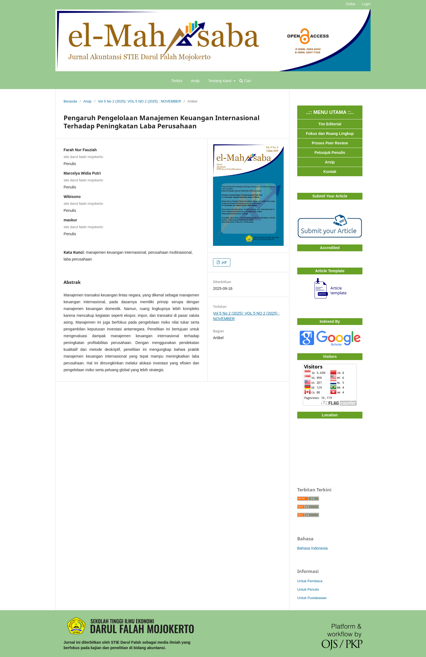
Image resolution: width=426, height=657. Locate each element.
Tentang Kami (220, 81)
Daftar (350, 4)
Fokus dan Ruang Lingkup (330, 133)
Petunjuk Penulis (330, 152)
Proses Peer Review (330, 143)
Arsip (195, 81)
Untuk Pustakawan (312, 598)
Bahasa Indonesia (312, 548)
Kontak (329, 171)
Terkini (176, 81)
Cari (245, 81)
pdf (224, 262)
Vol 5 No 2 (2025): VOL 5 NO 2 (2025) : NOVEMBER (139, 101)
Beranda (70, 101)
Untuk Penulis (308, 589)
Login (366, 4)
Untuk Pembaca (309, 581)
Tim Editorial (330, 124)
